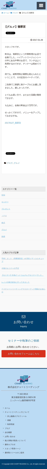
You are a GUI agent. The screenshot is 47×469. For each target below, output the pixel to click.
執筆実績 (10, 424)
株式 (3, 223)
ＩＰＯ (4, 216)
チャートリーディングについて (17, 412)
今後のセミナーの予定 (10, 268)
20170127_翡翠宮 (13, 123)
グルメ (17, 163)
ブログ (10, 163)
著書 (9, 420)
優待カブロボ (10, 444)
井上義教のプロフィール (17, 416)
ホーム (7, 408)
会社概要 (8, 432)
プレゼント (6, 209)
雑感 (3, 237)
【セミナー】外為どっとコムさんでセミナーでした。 (23, 275)
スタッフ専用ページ (13, 449)
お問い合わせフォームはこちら (23, 353)
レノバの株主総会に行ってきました (16, 282)
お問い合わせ (10, 436)
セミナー (5, 202)
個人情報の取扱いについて (15, 440)
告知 (3, 195)
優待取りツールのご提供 (14, 453)
